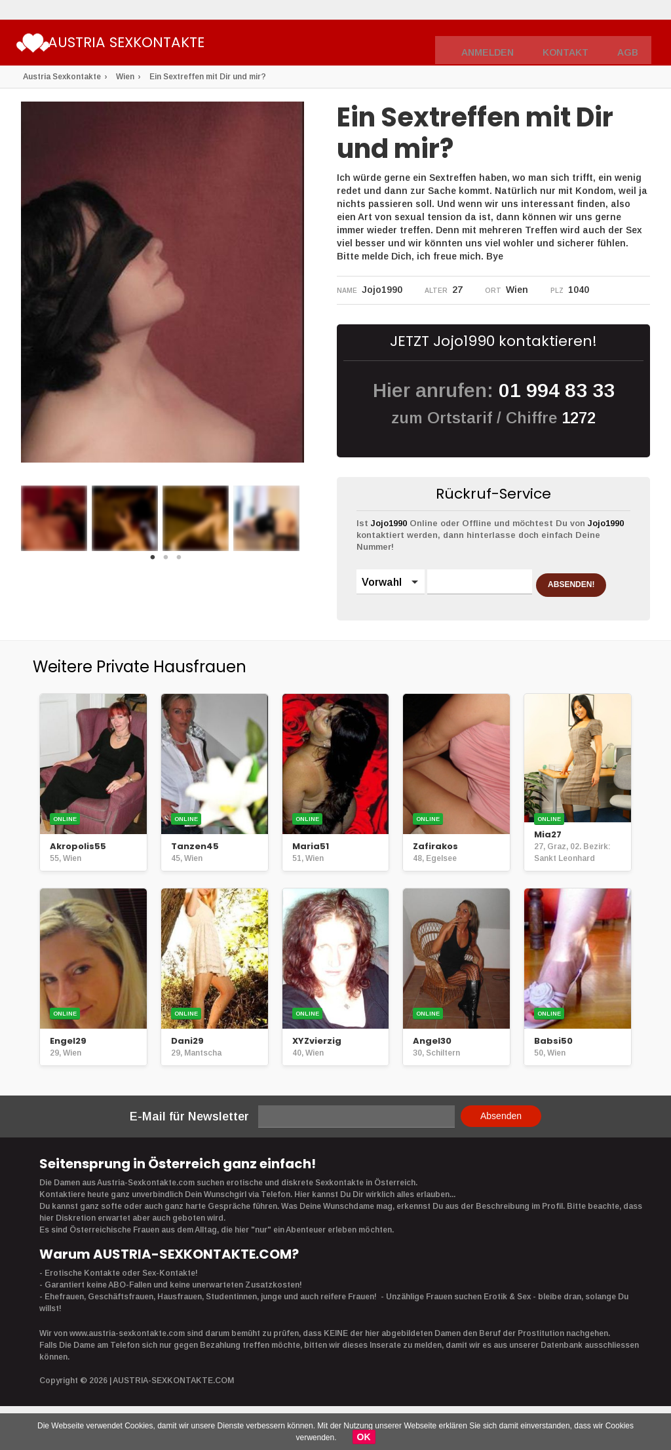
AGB (629, 43)
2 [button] (165, 560)
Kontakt (571, 43)
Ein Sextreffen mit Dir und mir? (207, 76)
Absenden (501, 1140)
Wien (125, 76)
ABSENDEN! (407, 615)
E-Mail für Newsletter (189, 1140)
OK (364, 1437)
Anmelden (500, 43)
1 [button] (152, 560)
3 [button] (178, 560)
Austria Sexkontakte (172, 44)
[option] (54, 518)
